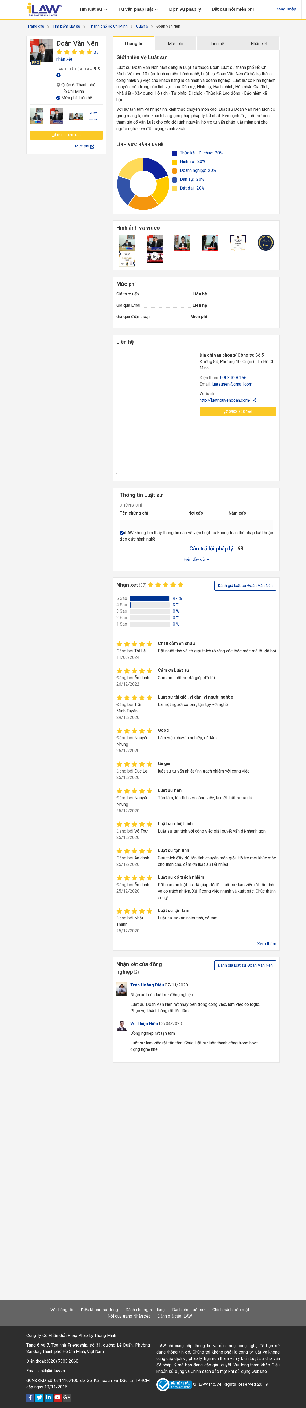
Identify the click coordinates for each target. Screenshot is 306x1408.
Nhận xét (259, 43)
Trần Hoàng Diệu (147, 985)
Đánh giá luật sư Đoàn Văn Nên (245, 585)
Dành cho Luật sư (188, 1309)
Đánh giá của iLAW (174, 1316)
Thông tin (133, 43)
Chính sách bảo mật (230, 1309)
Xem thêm (266, 943)
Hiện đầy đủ (196, 559)
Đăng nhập (285, 9)
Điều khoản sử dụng (99, 1309)
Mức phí (175, 43)
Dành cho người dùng (145, 1309)
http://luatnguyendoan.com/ (228, 400)
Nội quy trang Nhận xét (129, 1316)
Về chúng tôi (61, 1309)
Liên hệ (217, 43)
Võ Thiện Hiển (144, 1023)
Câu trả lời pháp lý (211, 548)
